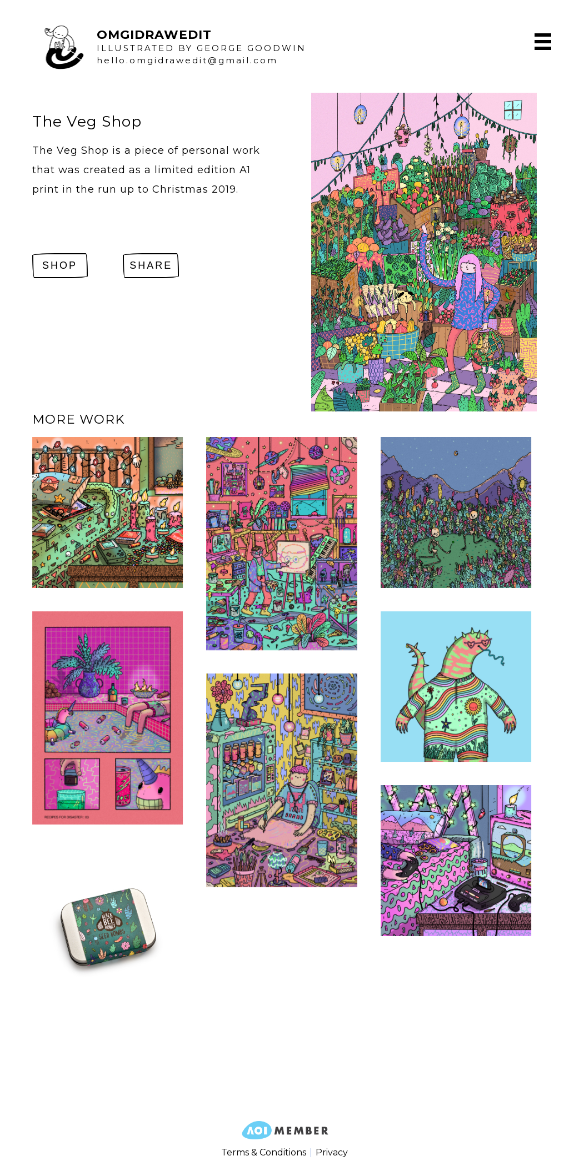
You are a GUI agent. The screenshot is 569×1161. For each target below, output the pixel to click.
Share (150, 265)
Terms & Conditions (263, 1152)
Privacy (332, 1152)
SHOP (59, 265)
